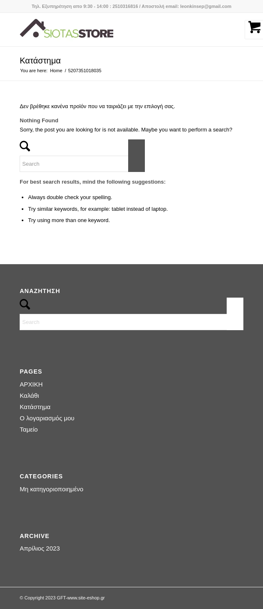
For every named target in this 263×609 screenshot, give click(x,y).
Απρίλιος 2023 (40, 548)
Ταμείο (29, 429)
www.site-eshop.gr (86, 597)
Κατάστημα (40, 60)
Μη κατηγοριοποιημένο (51, 489)
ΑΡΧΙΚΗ (31, 384)
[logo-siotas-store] (109, 29)
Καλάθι (29, 395)
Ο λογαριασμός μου (47, 418)
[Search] (82, 164)
